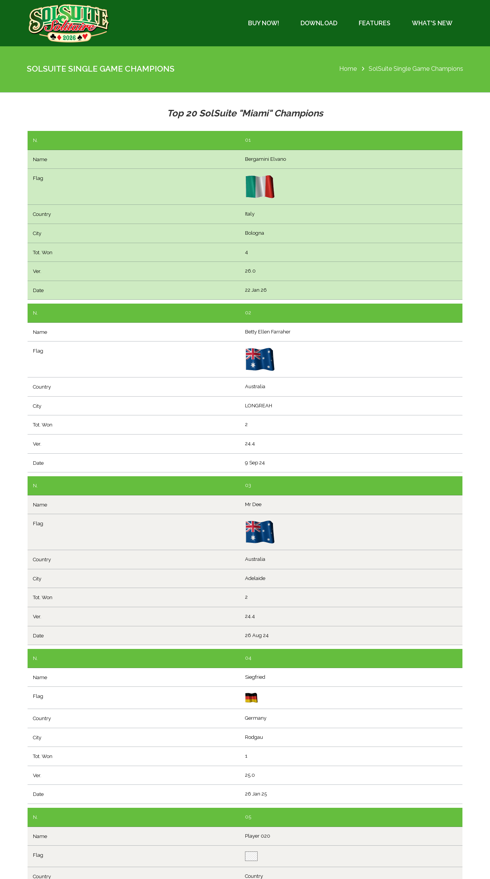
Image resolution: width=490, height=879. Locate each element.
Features (374, 23)
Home (348, 68)
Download (319, 23)
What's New (432, 23)
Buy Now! (263, 23)
